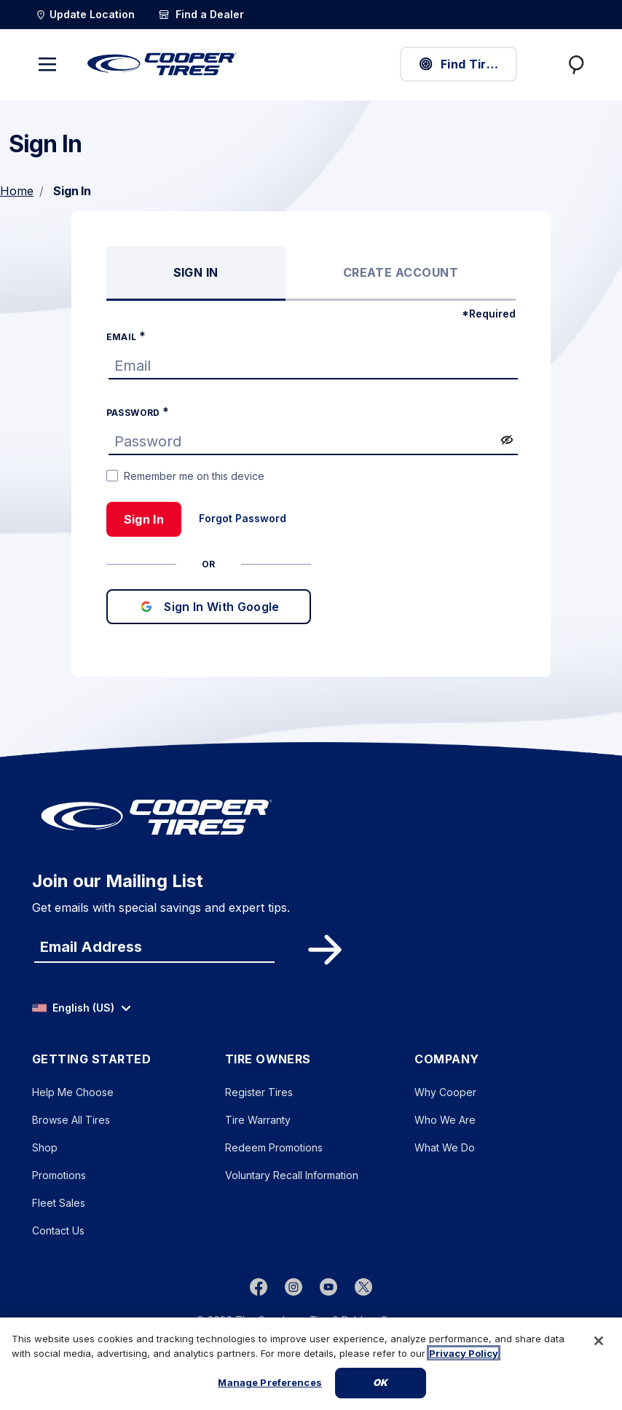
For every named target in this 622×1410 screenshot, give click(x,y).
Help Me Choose (73, 1092)
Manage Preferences (269, 1387)
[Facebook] (258, 1286)
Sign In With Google (208, 606)
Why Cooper (445, 1092)
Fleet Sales (58, 1203)
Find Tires (458, 64)
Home (17, 191)
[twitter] (363, 1286)
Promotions (59, 1175)
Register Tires (259, 1092)
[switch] (507, 440)
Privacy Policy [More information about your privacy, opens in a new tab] (463, 1357)
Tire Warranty (258, 1120)
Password (134, 412)
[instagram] (293, 1286)
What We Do (444, 1147)
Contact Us (58, 1230)
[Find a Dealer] (201, 14)
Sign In (144, 519)
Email (122, 336)
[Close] (599, 1345)
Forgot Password (242, 518)
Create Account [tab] (401, 272)
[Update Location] (85, 14)
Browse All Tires (71, 1120)
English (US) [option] (73, 1007)
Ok (380, 1387)
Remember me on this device (194, 476)
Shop (45, 1147)
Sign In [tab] (196, 272)
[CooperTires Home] (162, 64)
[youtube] (328, 1286)
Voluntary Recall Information (291, 1175)
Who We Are (445, 1120)
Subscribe (322, 950)
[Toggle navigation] (47, 64)
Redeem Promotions (274, 1147)
